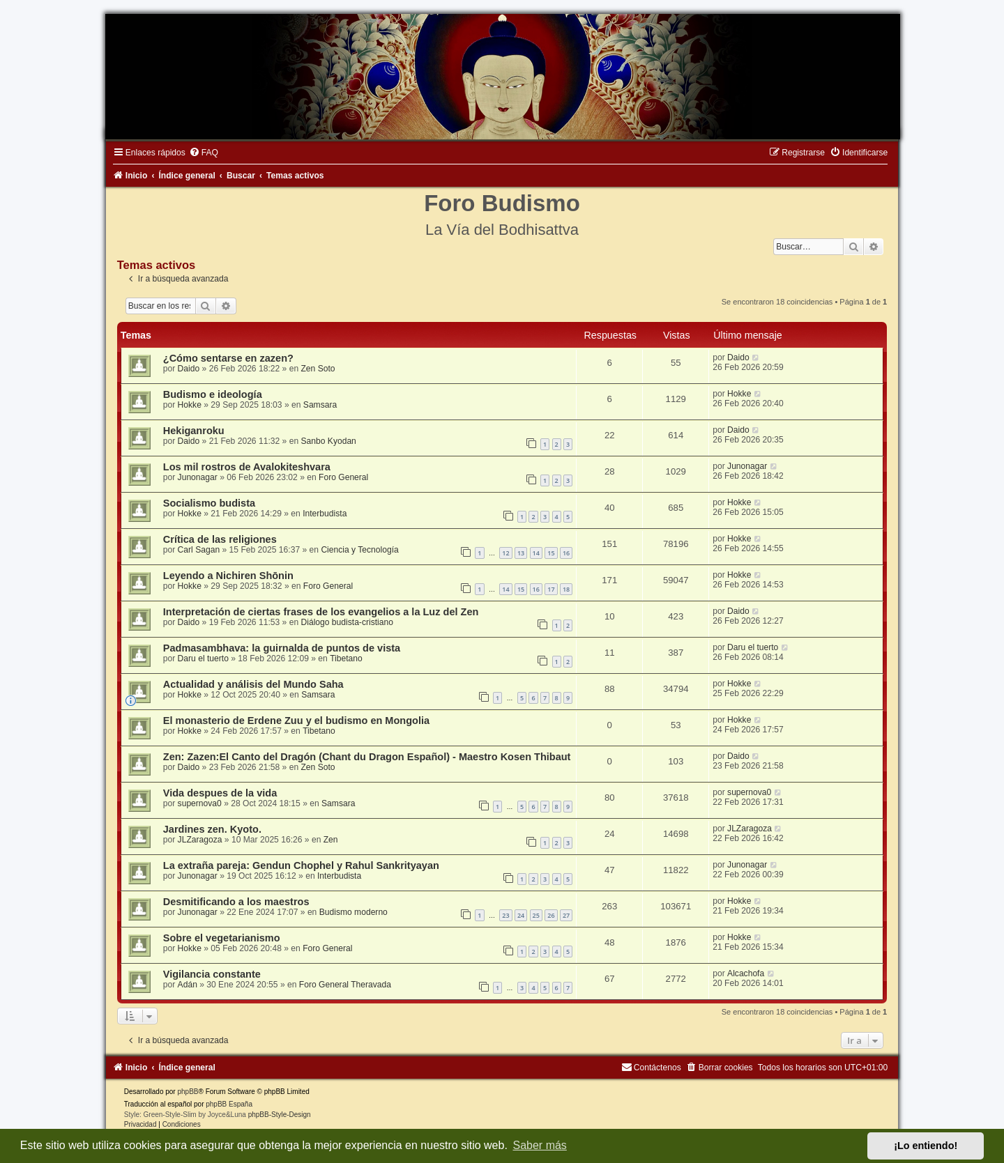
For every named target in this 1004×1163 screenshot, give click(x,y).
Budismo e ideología (212, 394)
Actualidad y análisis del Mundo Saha (253, 684)
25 (536, 915)
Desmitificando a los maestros (236, 901)
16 (566, 552)
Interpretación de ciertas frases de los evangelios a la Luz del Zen (321, 611)
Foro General (343, 477)
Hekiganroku (194, 430)
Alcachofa (745, 973)
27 (566, 915)
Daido (189, 368)
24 (520, 915)
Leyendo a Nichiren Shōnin (228, 575)
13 (520, 552)
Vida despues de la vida (220, 793)
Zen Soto (318, 368)
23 (505, 915)
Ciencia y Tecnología (359, 550)
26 (550, 915)
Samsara (320, 405)
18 (566, 589)
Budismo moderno (353, 912)
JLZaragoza (200, 840)
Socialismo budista (209, 503)
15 (550, 552)
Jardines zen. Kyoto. (212, 829)
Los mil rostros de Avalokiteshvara (246, 466)
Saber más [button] (540, 1145)
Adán (187, 984)
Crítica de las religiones (220, 539)
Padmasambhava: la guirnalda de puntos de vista (281, 648)
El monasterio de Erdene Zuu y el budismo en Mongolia (296, 720)
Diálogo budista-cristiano (347, 622)
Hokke (189, 405)
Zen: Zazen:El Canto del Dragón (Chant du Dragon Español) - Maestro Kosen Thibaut (367, 756)
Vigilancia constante (212, 974)
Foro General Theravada (345, 984)
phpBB (187, 1091)
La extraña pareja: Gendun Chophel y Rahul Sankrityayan (301, 865)
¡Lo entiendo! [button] (925, 1145)
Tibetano (346, 658)
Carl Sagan (199, 550)
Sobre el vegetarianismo (221, 938)
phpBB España (229, 1104)
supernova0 (200, 803)
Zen (331, 840)
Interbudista (325, 513)
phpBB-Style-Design (279, 1114)
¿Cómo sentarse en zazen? (228, 358)
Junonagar (198, 477)
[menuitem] (203, 152)
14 (536, 552)
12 (505, 552)
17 (550, 589)
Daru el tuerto (203, 658)
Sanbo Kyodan (328, 441)
